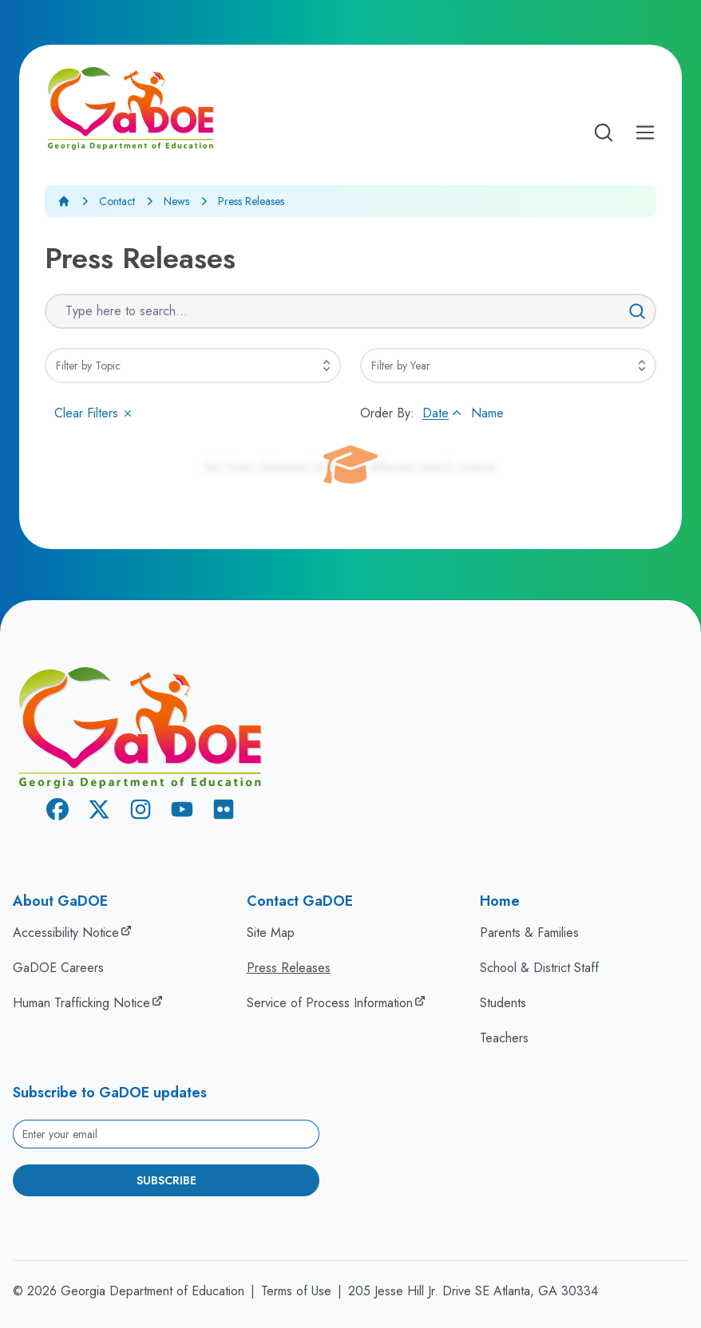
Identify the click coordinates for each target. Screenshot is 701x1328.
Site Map (271, 932)
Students (503, 1003)
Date (443, 413)
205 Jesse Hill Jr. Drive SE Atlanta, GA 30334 (473, 1291)
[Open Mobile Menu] (645, 132)
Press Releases (289, 967)
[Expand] (326, 365)
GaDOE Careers (58, 967)
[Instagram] (140, 812)
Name (487, 413)
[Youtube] (182, 812)
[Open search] (603, 132)
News (176, 201)
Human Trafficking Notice (81, 1003)
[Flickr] (223, 812)
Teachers (504, 1038)
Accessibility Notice (66, 932)
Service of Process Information (330, 1003)
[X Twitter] (99, 812)
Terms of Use (296, 1291)
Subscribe (166, 1180)
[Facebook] (57, 812)
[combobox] (193, 365)
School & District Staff (539, 967)
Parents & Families (529, 932)
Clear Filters (94, 413)
